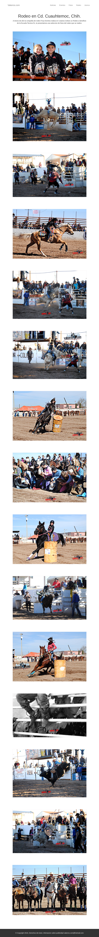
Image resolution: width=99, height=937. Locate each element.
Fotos (71, 5)
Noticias (53, 5)
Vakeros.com (14, 5)
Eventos (62, 5)
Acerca (87, 5)
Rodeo (78, 5)
